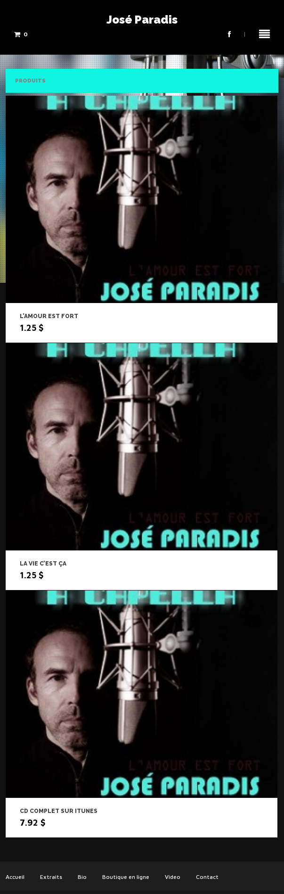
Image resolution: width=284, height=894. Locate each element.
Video (172, 876)
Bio (82, 876)
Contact (207, 876)
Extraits (51, 876)
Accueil (15, 876)
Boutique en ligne (125, 876)
